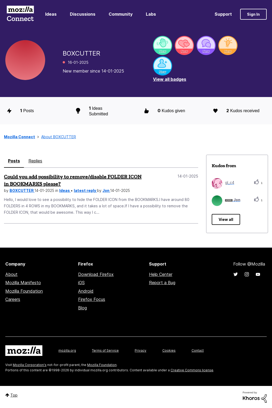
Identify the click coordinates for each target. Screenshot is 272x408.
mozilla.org (67, 350)
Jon (106, 190)
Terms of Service (105, 350)
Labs (151, 14)
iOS (81, 282)
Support (223, 14)
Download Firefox (96, 274)
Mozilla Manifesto (23, 282)
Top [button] (14, 395)
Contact (198, 350)
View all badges (169, 79)
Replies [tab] (35, 160)
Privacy (140, 350)
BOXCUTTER (22, 190)
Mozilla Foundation (24, 291)
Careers (12, 299)
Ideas (51, 14)
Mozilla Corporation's (29, 365)
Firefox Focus (91, 299)
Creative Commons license (192, 370)
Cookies (169, 350)
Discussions (82, 14)
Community (121, 14)
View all (226, 219)
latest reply (85, 190)
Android (86, 291)
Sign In (253, 14)
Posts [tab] (14, 160)
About (11, 274)
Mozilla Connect (20, 14)
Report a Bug (162, 282)
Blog (82, 307)
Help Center (160, 274)
